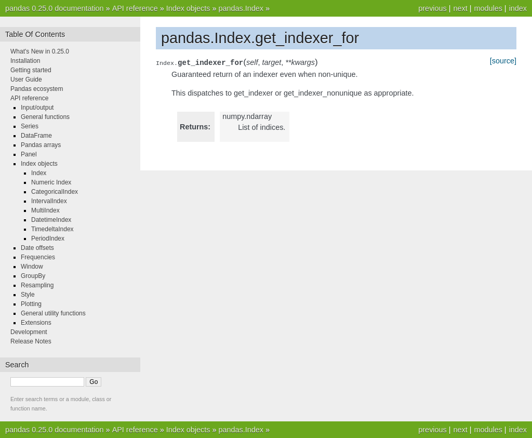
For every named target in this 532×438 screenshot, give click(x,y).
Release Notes (30, 341)
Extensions (36, 322)
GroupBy (33, 276)
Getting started (30, 70)
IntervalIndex (49, 201)
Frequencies (38, 257)
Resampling (37, 285)
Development (28, 332)
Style (28, 294)
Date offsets (37, 247)
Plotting (31, 304)
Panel (29, 154)
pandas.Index (240, 8)
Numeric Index (51, 182)
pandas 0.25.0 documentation (54, 8)
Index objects (188, 8)
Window (32, 266)
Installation (25, 60)
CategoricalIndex (54, 191)
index (518, 8)
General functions (45, 117)
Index (38, 173)
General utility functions (53, 313)
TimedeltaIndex (52, 229)
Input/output (37, 107)
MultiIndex (45, 210)
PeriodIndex (47, 238)
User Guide (26, 79)
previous (432, 8)
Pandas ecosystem (36, 88)
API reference (135, 8)
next (460, 8)
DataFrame (36, 135)
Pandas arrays (41, 145)
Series (29, 126)
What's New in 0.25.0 (39, 51)
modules (488, 8)
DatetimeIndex (51, 219)
